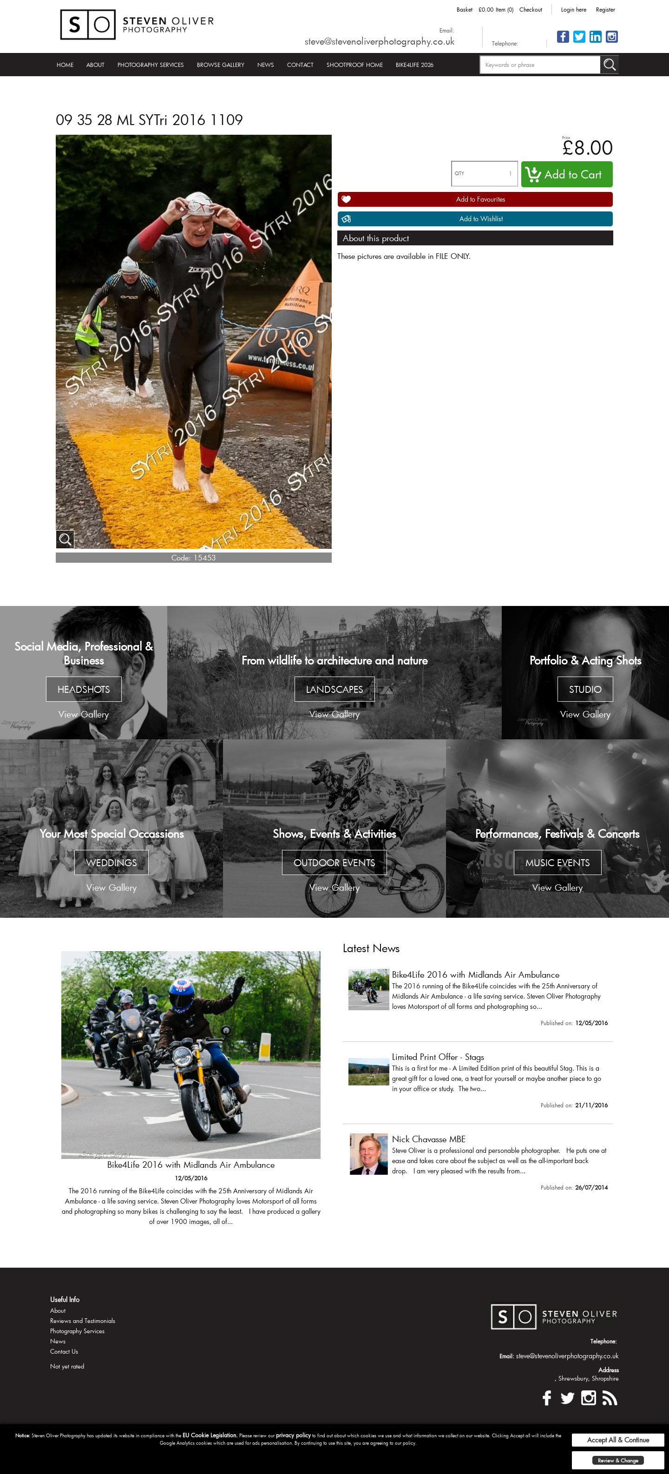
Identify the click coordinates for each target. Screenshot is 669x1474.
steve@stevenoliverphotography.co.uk (379, 41)
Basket (464, 9)
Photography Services (151, 64)
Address (608, 1370)
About (95, 64)
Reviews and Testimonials (82, 1320)
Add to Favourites (480, 199)
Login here (573, 9)
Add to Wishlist (481, 218)
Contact (300, 64)
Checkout (530, 9)
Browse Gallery (220, 64)
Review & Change (618, 1460)
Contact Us (64, 1351)
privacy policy (293, 1435)
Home (65, 64)
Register (605, 9)
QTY (459, 174)
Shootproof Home (355, 64)
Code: (181, 557)
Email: (446, 30)
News (265, 64)
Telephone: (505, 43)
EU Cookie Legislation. (210, 1435)
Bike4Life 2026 (414, 64)
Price (566, 137)
